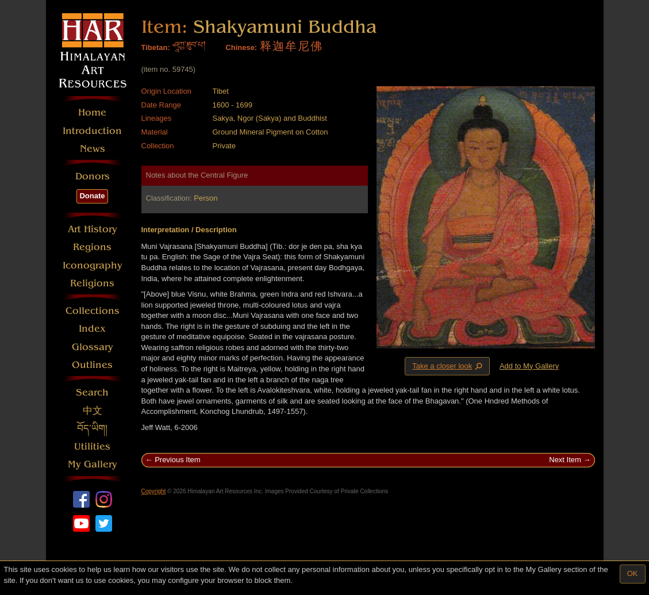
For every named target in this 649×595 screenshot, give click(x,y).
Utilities (92, 446)
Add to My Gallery (529, 366)
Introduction (92, 130)
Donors (92, 176)
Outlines (92, 364)
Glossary (92, 346)
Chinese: (241, 47)
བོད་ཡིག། (92, 428)
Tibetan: (155, 47)
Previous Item (177, 459)
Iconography (92, 265)
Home (92, 112)
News (92, 148)
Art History (92, 229)
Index (92, 328)
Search (92, 392)
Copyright (153, 491)
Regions (92, 246)
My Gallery (92, 464)
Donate (92, 195)
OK (632, 573)
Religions (92, 283)
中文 (92, 410)
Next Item (565, 459)
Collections (93, 310)
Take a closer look (448, 366)
